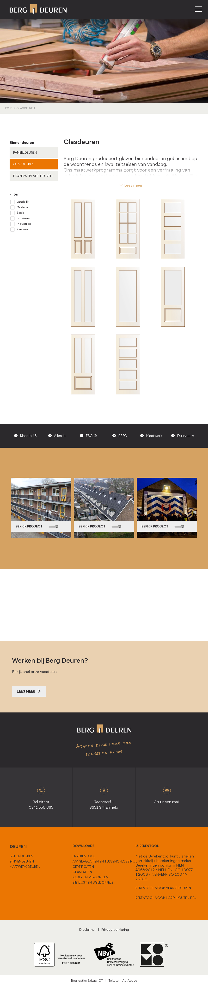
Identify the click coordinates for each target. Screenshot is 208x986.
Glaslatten (82, 872)
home (8, 108)
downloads (83, 846)
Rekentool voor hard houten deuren (166, 898)
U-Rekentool (84, 856)
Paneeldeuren (25, 152)
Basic (20, 213)
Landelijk (23, 202)
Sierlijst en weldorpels (93, 882)
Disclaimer (87, 929)
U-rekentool (147, 846)
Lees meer (131, 185)
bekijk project (37, 526)
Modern (22, 207)
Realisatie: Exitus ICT (87, 980)
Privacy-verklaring (115, 929)
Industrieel (24, 224)
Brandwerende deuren (33, 176)
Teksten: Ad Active (123, 980)
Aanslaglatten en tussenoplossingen (104, 861)
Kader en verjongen (90, 877)
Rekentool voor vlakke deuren (163, 888)
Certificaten (83, 866)
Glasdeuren (23, 164)
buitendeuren (21, 856)
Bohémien (24, 218)
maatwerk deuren (25, 866)
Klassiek (22, 229)
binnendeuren (22, 861)
